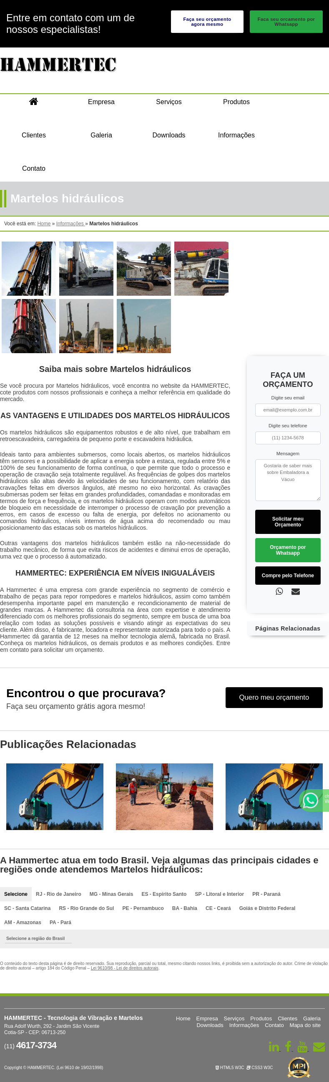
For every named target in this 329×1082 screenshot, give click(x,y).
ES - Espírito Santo (163, 894)
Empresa (101, 101)
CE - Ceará (218, 908)
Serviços (168, 101)
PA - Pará (60, 922)
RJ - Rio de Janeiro (58, 894)
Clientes (34, 135)
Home (183, 1018)
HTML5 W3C (230, 1067)
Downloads (168, 135)
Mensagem (287, 453)
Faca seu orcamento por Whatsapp (286, 22)
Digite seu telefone (288, 425)
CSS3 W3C (259, 1067)
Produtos (236, 101)
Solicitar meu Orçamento (288, 522)
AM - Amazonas (22, 922)
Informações (236, 135)
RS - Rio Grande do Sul (86, 908)
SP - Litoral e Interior (219, 894)
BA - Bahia (184, 908)
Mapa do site (305, 1025)
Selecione (16, 894)
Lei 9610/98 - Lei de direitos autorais (124, 968)
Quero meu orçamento (274, 697)
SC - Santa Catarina (27, 908)
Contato (33, 168)
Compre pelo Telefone (288, 575)
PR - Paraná (266, 894)
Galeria (101, 135)
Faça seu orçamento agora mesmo (207, 22)
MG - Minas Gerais (111, 894)
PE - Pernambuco (142, 908)
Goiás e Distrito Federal (267, 908)
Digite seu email (288, 397)
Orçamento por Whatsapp (288, 550)
